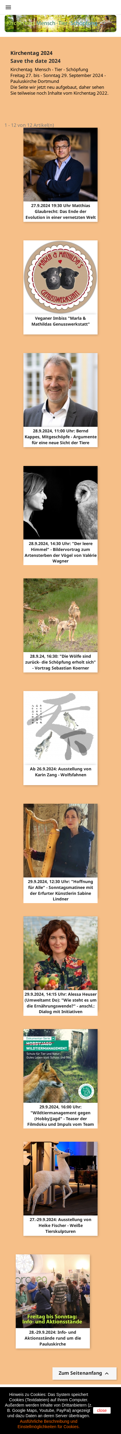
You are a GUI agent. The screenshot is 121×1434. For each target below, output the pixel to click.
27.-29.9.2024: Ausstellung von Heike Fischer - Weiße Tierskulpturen (60, 1225)
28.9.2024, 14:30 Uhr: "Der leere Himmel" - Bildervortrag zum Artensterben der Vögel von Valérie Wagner (61, 552)
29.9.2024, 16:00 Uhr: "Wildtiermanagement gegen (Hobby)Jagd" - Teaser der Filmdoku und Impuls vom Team (60, 1115)
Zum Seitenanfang (84, 1373)
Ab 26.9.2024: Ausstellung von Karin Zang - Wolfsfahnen (60, 771)
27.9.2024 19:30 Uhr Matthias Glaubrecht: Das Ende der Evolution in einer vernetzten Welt (61, 211)
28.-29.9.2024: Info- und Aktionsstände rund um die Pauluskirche (53, 1338)
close (102, 1410)
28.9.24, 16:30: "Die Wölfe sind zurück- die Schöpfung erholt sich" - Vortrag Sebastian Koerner (60, 662)
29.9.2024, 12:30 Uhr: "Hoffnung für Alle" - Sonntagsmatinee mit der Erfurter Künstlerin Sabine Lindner (60, 890)
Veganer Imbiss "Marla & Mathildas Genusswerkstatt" (60, 321)
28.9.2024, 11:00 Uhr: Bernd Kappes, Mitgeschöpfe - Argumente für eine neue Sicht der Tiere (61, 436)
